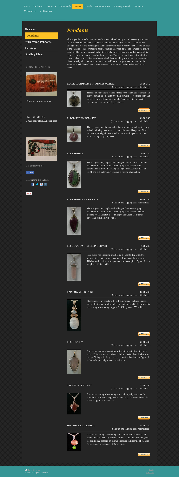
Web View (150, 473)
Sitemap (36, 470)
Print (28, 470)
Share (29, 173)
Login (151, 470)
